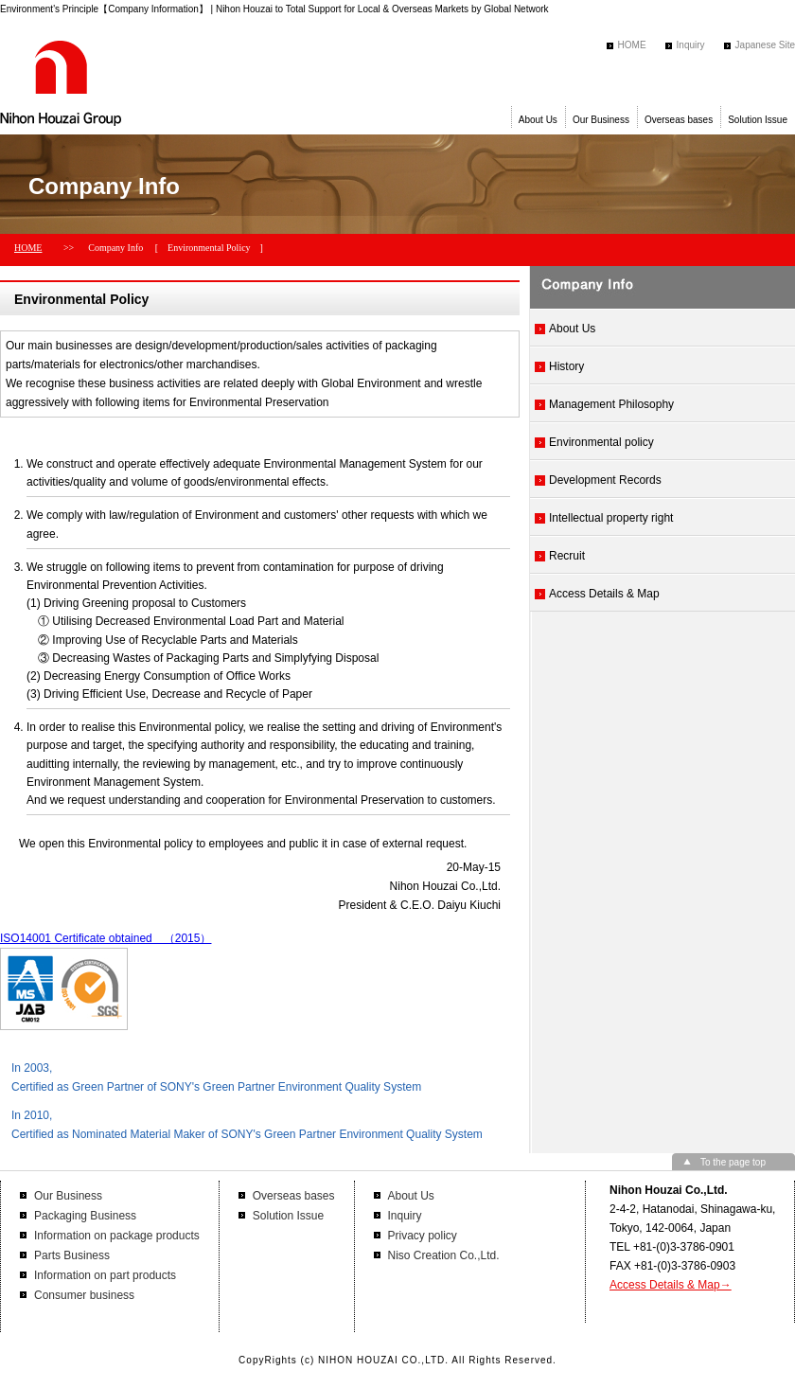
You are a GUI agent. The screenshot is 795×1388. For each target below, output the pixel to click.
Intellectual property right (611, 518)
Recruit (567, 555)
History (566, 366)
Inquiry (691, 45)
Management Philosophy (611, 404)
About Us (538, 120)
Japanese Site (765, 45)
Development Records (605, 480)
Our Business (601, 120)
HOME (632, 45)
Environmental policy (601, 442)
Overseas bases (679, 120)
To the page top (733, 1162)
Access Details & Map (604, 593)
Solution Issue (757, 120)
